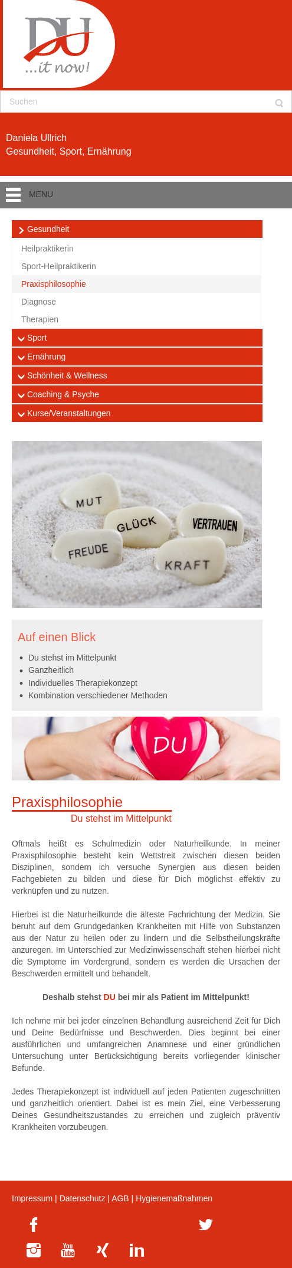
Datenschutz (83, 1198)
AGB (120, 1198)
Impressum (32, 1198)
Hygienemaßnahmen (174, 1198)
